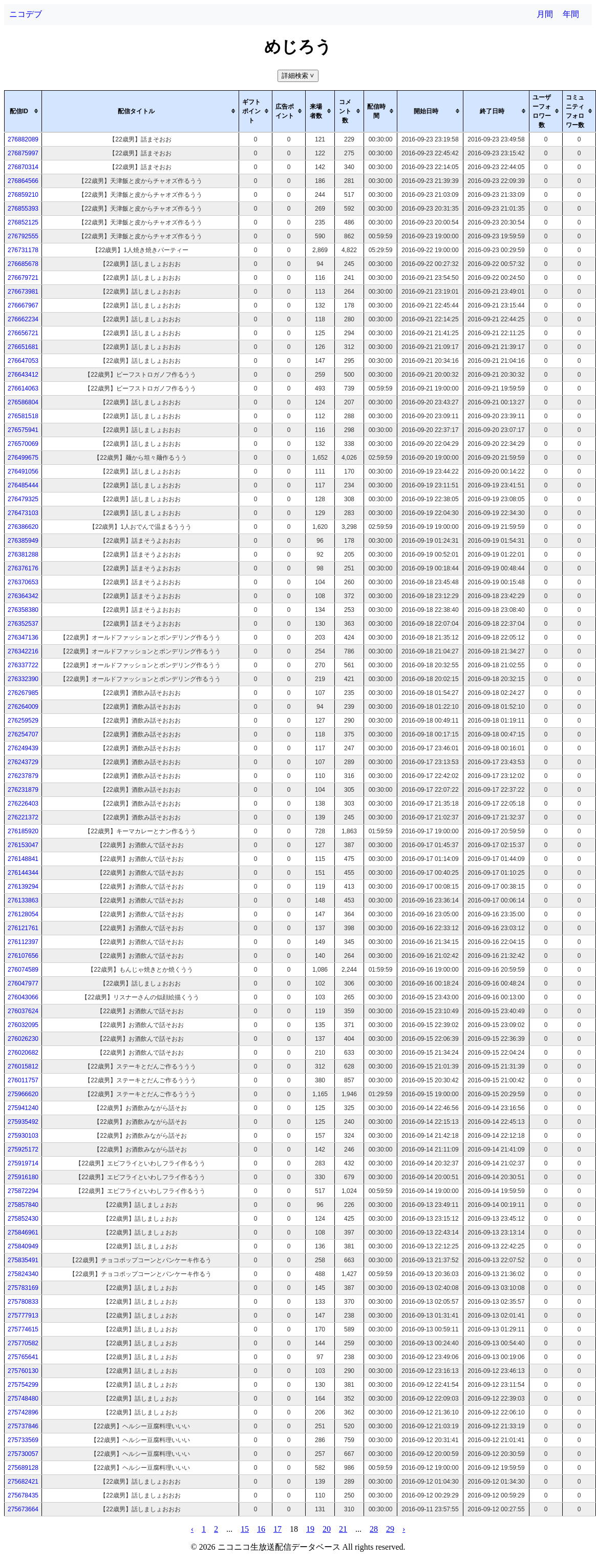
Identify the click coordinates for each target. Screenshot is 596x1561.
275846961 (23, 1232)
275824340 (23, 1274)
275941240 (23, 1108)
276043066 (23, 997)
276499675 (23, 457)
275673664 (23, 1509)
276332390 (23, 679)
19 (310, 1529)
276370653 (23, 582)
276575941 (23, 430)
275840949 (23, 1246)
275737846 (23, 1426)
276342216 (23, 651)
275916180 (23, 1177)
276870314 (23, 167)
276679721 (23, 277)
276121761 (23, 928)
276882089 (23, 139)
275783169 (23, 1287)
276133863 (23, 900)
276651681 (23, 347)
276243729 (23, 762)
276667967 (23, 305)
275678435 (23, 1495)
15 (245, 1529)
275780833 (23, 1301)
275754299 (23, 1384)
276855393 (23, 208)
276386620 (23, 526)
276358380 (23, 609)
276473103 (23, 513)
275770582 (23, 1343)
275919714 (23, 1163)
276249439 (23, 748)
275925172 (23, 1149)
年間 (571, 14)
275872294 (23, 1191)
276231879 (23, 789)
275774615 (23, 1329)
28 (374, 1529)
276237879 (23, 775)
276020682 (23, 1052)
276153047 (23, 845)
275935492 (23, 1121)
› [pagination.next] (403, 1529)
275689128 (23, 1467)
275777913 (23, 1315)
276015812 (23, 1066)
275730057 (23, 1453)
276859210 (23, 194)
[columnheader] (23, 111)
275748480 (23, 1398)
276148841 (23, 858)
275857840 (23, 1204)
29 (390, 1529)
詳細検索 (299, 75)
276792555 (23, 236)
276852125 (23, 222)
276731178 (23, 250)
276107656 (23, 955)
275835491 (23, 1260)
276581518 (23, 416)
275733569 (23, 1440)
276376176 (23, 568)
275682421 (23, 1481)
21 (343, 1529)
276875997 (23, 153)
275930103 (23, 1135)
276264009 (23, 706)
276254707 (23, 734)
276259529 (23, 720)
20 (327, 1529)
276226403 (23, 803)
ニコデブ (25, 14)
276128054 (23, 914)
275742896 (23, 1412)
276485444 (23, 485)
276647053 (23, 360)
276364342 (23, 596)
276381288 (23, 554)
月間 (545, 14)
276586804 (23, 402)
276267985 (23, 692)
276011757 (23, 1080)
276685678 (23, 264)
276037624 (23, 1011)
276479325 (23, 499)
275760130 (23, 1370)
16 (261, 1529)
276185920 (23, 831)
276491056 (23, 471)
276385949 (23, 540)
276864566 (23, 180)
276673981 (23, 291)
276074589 (23, 969)
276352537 (23, 623)
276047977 (23, 983)
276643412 (23, 374)
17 (277, 1529)
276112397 (23, 942)
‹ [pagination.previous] (192, 1529)
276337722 (23, 665)
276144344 (23, 872)
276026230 (23, 1038)
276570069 (23, 443)
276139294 (23, 886)
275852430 (23, 1218)
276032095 (23, 1025)
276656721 (23, 333)
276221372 (23, 817)
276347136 (23, 637)
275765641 (23, 1357)
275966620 (23, 1094)
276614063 (23, 388)
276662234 (23, 319)
